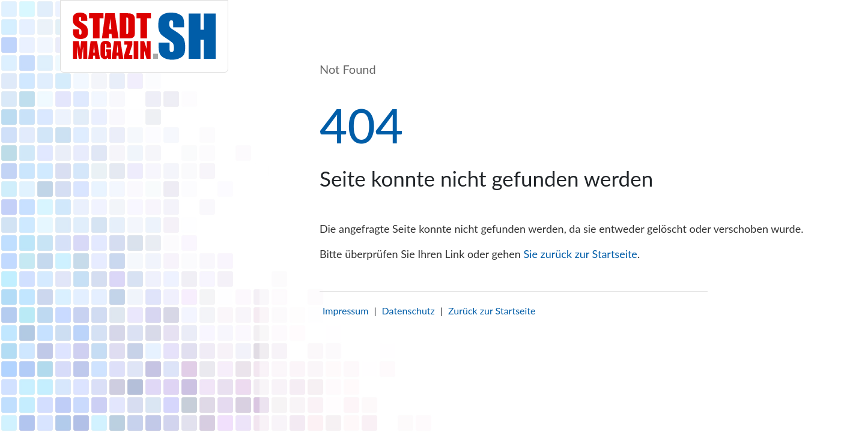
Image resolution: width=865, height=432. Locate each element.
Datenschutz (408, 310)
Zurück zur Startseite (491, 310)
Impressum (345, 310)
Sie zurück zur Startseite (580, 253)
